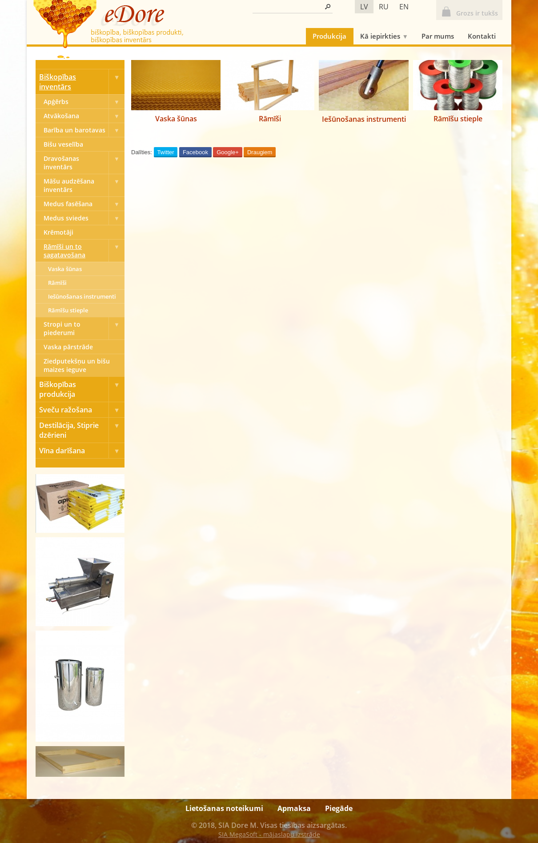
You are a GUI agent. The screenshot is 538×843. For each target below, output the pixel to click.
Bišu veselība (63, 144)
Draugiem (259, 152)
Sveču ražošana (81, 409)
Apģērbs (84, 101)
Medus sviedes (84, 218)
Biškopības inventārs (81, 81)
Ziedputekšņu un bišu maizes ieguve (77, 365)
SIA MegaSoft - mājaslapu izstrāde (269, 834)
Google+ (228, 152)
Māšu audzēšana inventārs (84, 185)
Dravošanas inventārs (84, 163)
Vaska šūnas (65, 269)
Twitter (165, 152)
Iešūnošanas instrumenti (82, 296)
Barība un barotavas (84, 130)
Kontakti (482, 36)
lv (364, 7)
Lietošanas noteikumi (224, 808)
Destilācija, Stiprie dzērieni (81, 430)
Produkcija (329, 36)
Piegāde (339, 808)
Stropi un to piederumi (84, 328)
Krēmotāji (58, 232)
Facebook (195, 152)
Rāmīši (57, 283)
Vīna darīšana (81, 450)
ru (384, 7)
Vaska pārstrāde (68, 347)
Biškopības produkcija (81, 389)
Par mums (438, 36)
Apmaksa (294, 808)
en (404, 7)
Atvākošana (84, 116)
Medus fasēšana (84, 204)
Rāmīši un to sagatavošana (84, 251)
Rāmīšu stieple (68, 310)
